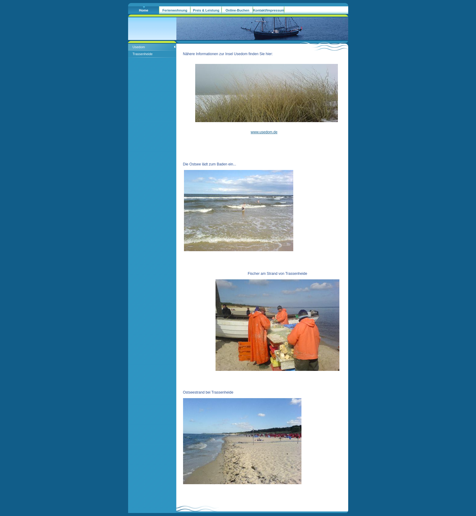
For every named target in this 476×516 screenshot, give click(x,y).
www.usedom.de (264, 132)
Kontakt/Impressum (268, 10)
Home (143, 10)
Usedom (139, 47)
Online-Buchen (237, 10)
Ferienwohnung (174, 10)
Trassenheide (143, 54)
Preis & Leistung (206, 10)
